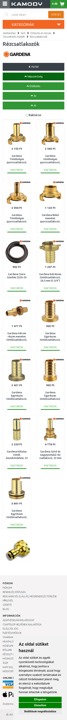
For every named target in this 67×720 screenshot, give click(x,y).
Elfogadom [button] (40, 699)
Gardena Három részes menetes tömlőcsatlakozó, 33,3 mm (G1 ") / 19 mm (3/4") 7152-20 (17, 340)
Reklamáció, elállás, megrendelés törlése (30, 596)
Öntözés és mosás (40, 33)
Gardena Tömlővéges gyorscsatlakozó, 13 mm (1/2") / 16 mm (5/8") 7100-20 (17, 222)
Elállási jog (10, 628)
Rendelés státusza (14, 592)
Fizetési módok (12, 632)
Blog (6, 609)
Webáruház (9, 33)
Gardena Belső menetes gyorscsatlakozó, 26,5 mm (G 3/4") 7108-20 (50, 222)
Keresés (56, 14)
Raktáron (35, 115)
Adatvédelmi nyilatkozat (18, 620)
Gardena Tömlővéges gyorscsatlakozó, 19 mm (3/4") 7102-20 (17, 162)
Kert (23, 33)
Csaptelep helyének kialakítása (22, 624)
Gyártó (7, 604)
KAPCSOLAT (9, 667)
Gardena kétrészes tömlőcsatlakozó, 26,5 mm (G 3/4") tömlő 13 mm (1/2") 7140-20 (50, 281)
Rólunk (7, 650)
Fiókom (7, 587)
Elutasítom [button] (40, 705)
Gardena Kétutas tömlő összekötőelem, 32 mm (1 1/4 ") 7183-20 (17, 458)
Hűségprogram (12, 645)
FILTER (33, 66)
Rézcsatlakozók (38, 36)
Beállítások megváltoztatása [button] (40, 711)
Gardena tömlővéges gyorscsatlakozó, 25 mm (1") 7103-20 (50, 162)
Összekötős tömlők (14, 36)
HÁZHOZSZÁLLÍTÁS (13, 658)
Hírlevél (8, 600)
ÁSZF (5, 662)
